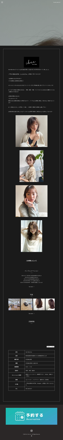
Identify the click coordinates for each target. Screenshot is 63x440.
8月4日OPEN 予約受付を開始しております (33, 282)
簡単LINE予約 (16, 74)
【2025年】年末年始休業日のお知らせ (34, 275)
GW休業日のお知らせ (33, 277)
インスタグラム (23, 74)
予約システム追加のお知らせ (34, 280)
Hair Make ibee (29, 434)
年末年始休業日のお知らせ (34, 279)
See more (31, 286)
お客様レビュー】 (32, 260)
